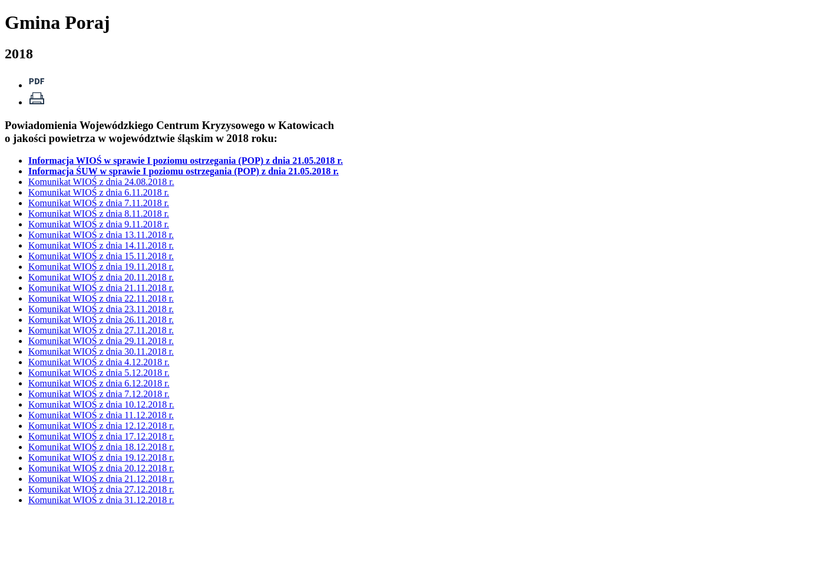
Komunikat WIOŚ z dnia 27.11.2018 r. (101, 330)
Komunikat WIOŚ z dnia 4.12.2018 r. (99, 362)
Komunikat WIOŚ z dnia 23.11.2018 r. (101, 309)
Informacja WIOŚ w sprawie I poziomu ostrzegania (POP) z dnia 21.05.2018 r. (185, 161)
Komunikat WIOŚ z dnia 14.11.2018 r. (101, 245)
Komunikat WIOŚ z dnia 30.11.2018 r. (101, 351)
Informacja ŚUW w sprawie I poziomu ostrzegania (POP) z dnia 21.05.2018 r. (183, 171)
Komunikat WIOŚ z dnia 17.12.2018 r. (101, 436)
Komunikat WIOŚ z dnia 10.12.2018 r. (101, 404)
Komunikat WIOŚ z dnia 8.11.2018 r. (98, 214)
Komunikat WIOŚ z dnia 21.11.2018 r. (101, 288)
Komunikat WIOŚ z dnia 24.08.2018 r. (101, 182)
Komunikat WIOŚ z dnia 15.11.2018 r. (101, 256)
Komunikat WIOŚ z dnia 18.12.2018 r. (101, 447)
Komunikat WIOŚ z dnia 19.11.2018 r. (101, 267)
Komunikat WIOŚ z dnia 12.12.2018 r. (101, 426)
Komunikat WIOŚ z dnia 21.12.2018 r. (101, 479)
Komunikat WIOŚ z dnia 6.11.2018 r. (98, 192)
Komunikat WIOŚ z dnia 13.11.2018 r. (101, 235)
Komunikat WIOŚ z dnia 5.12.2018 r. (99, 373)
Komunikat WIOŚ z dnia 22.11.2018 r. (101, 298)
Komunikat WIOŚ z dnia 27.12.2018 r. (101, 489)
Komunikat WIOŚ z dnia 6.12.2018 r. (99, 383)
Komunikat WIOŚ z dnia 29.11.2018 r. (101, 341)
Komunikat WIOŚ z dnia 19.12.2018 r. (101, 457)
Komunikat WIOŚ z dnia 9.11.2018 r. (98, 224)
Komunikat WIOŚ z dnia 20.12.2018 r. (101, 468)
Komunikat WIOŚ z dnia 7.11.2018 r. (98, 203)
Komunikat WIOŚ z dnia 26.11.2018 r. (101, 320)
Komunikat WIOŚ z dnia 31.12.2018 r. (101, 500)
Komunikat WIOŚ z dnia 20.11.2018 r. (101, 277)
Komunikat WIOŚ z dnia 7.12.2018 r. (99, 394)
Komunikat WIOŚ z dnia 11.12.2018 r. (101, 415)
